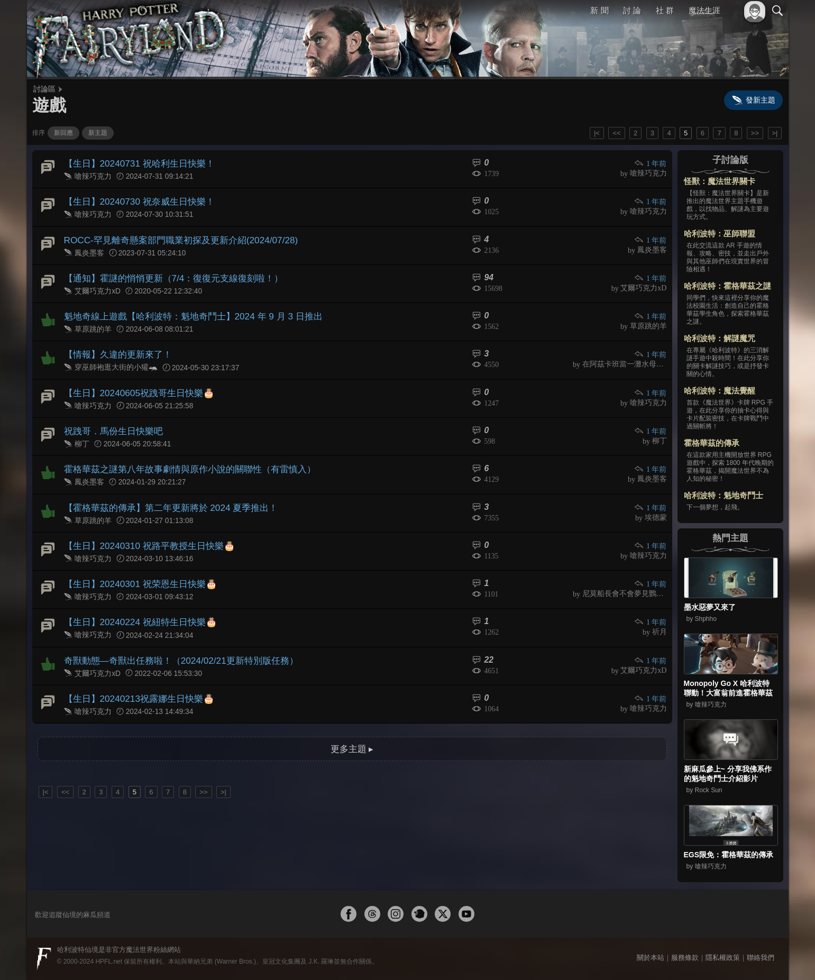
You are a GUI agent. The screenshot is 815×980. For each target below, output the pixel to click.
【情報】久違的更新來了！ (115, 345)
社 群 (665, 10)
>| (775, 133)
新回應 (63, 132)
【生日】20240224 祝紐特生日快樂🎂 (136, 602)
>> (755, 133)
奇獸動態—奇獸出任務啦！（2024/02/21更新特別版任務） (174, 638)
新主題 (97, 132)
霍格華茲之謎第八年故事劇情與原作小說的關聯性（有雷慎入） (182, 455)
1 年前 (651, 163)
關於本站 (650, 957)
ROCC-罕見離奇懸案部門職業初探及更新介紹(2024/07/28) (173, 235)
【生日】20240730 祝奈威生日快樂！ (135, 199)
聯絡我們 (760, 957)
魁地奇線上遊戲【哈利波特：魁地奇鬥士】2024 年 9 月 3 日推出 (185, 309)
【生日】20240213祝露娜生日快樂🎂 (134, 675)
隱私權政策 (723, 957)
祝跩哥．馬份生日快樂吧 (110, 419)
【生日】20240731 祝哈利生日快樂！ (135, 162)
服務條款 (685, 957)
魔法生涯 (704, 10)
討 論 (632, 10)
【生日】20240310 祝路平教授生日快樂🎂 (144, 528)
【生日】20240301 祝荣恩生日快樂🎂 (136, 565)
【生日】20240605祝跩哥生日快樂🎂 (134, 382)
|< (597, 133)
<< (616, 133)
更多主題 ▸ (352, 723)
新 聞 (600, 10)
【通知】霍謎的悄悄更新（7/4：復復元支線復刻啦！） (167, 272)
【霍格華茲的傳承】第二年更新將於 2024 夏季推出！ (164, 492)
